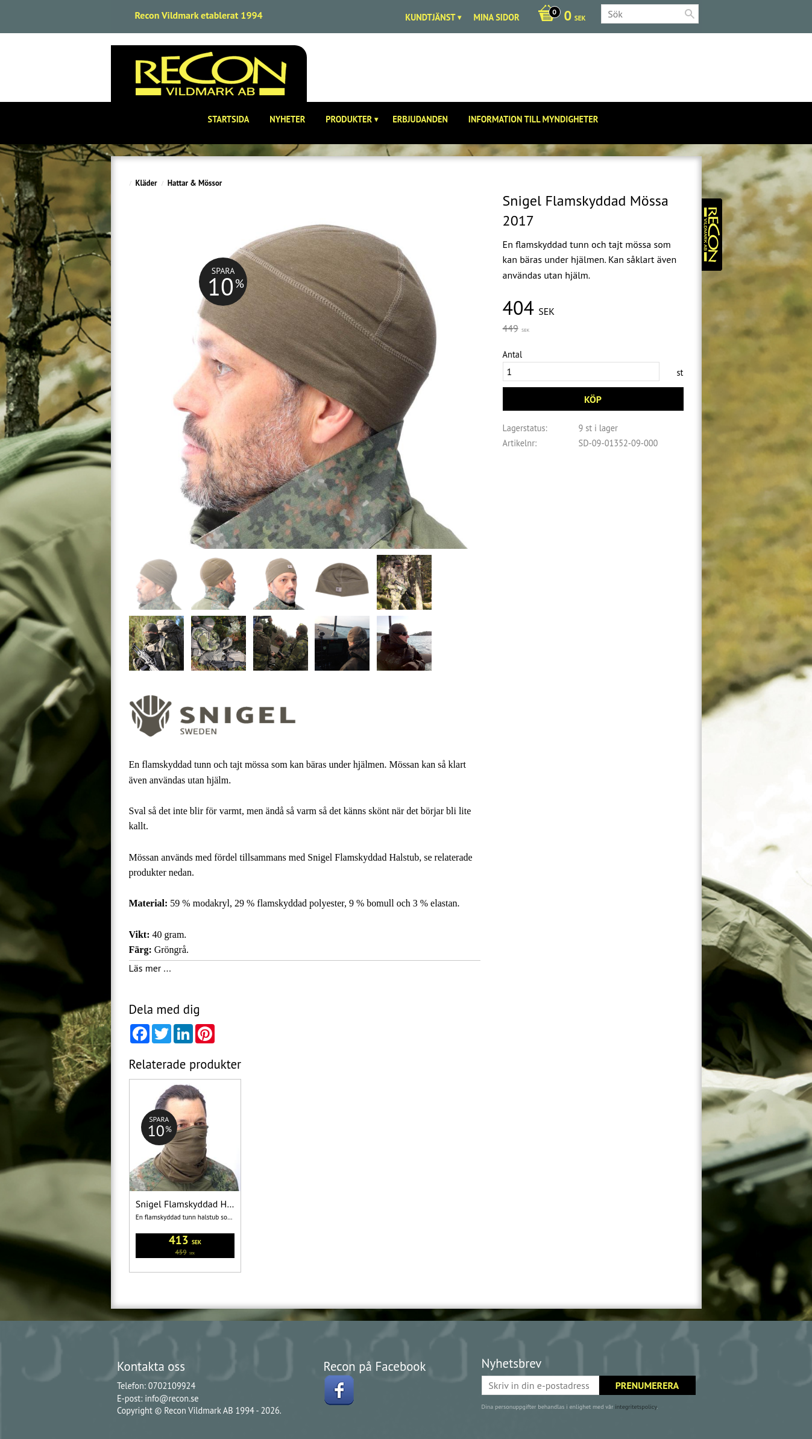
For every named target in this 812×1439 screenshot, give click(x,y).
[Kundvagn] (559, 17)
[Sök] (690, 14)
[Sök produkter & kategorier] (650, 14)
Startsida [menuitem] (229, 119)
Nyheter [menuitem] (287, 119)
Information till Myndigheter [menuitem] (533, 119)
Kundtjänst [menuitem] (430, 17)
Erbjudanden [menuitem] (420, 119)
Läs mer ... (150, 968)
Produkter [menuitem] (349, 119)
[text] (593, 308)
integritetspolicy (635, 1407)
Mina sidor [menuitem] (496, 17)
